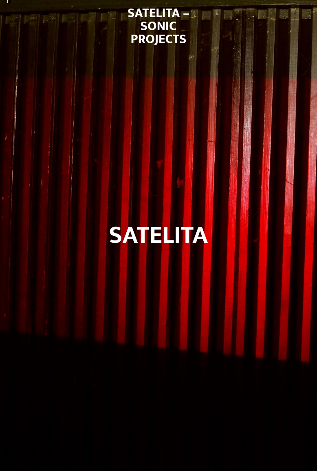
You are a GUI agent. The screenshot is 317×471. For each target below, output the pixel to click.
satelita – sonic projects (158, 26)
